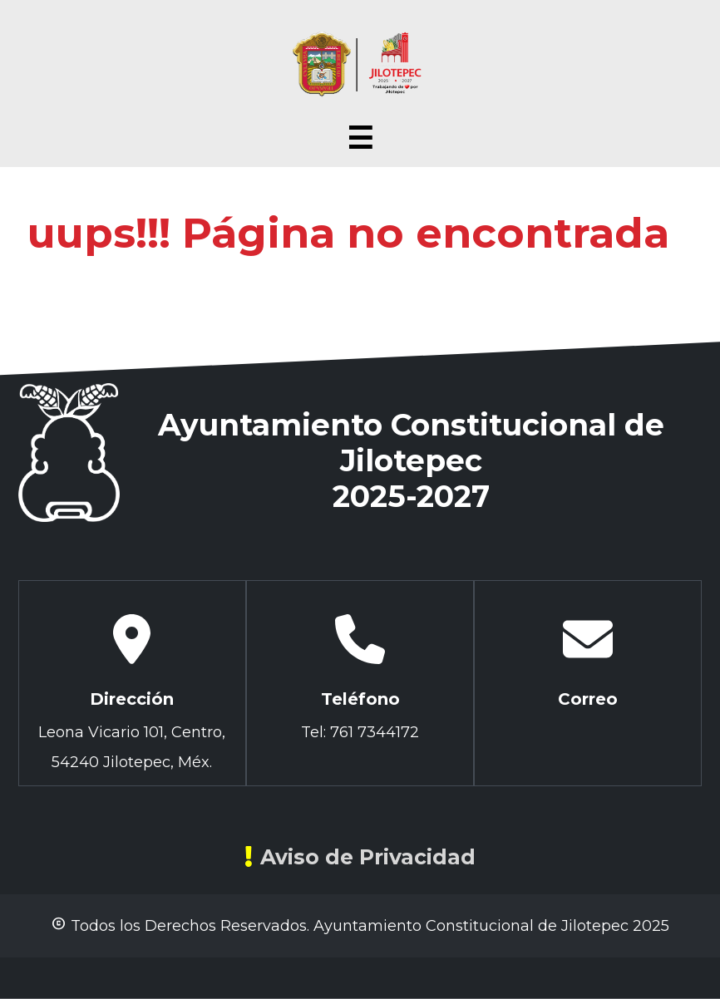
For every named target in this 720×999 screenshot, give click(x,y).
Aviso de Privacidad (360, 856)
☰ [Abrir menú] (360, 138)
